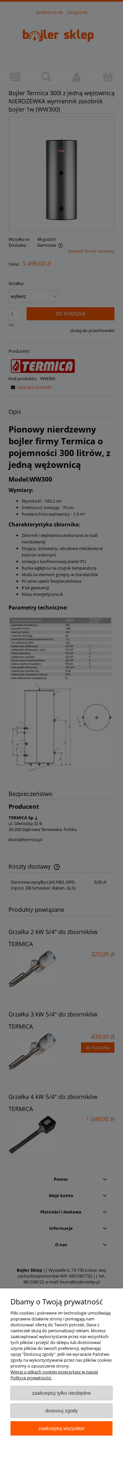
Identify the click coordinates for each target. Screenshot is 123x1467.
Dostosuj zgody (61, 1410)
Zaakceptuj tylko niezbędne (61, 1393)
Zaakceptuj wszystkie (61, 1428)
